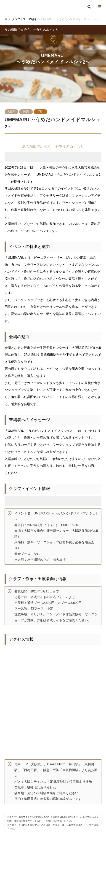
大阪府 (11, 111)
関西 (26, 111)
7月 (40, 111)
